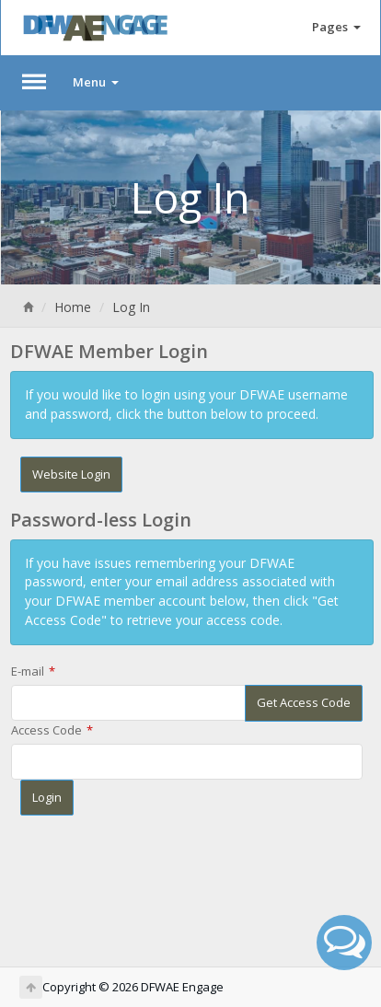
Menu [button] (96, 82)
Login (47, 797)
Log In (131, 307)
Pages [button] (336, 26)
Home (72, 307)
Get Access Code (304, 702)
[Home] (27, 307)
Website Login (71, 474)
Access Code (46, 730)
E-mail (27, 671)
